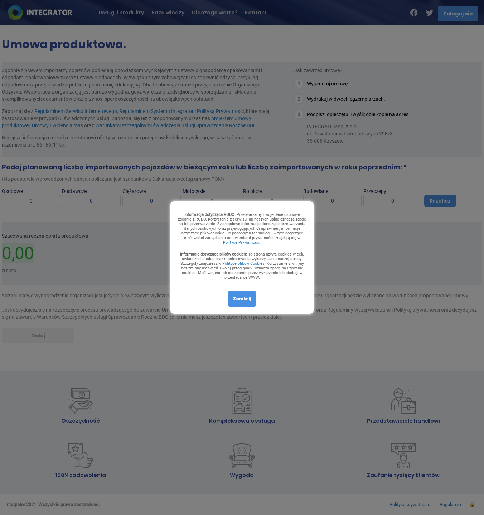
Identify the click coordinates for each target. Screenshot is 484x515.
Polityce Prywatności (241, 242)
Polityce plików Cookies (243, 263)
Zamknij (242, 299)
